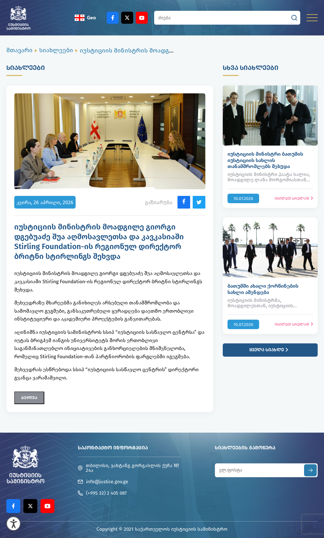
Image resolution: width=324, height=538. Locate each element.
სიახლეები (56, 50)
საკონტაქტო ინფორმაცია (113, 448)
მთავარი (19, 50)
